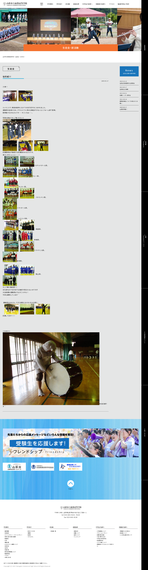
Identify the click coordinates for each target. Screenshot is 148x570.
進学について (77, 535)
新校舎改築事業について (10, 551)
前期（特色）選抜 (100, 535)
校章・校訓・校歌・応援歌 (10, 536)
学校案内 (6, 527)
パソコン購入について (102, 542)
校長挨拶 (7, 533)
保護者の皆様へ (123, 527)
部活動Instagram (145, 144)
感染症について (123, 533)
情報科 (29, 533)
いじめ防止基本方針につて (126, 535)
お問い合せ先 (8, 557)
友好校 (6, 548)
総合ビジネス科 (31, 531)
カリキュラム (30, 536)
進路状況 (76, 531)
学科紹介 (29, 527)
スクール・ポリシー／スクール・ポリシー (13, 535)
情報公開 (7, 542)
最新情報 (7, 531)
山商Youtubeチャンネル (145, 241)
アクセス (112, 4)
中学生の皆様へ (100, 527)
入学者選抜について (101, 531)
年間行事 (7, 550)
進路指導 (75, 527)
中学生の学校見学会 (101, 538)
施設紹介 (7, 538)
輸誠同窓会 (7, 553)
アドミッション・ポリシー (102, 533)
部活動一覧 (53, 531)
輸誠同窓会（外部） (124, 4)
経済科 (29, 535)
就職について (77, 533)
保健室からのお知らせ (125, 531)
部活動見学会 (100, 540)
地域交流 (7, 546)
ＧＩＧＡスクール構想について (11, 544)
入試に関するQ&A (101, 536)
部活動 (68, 4)
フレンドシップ (77, 536)
